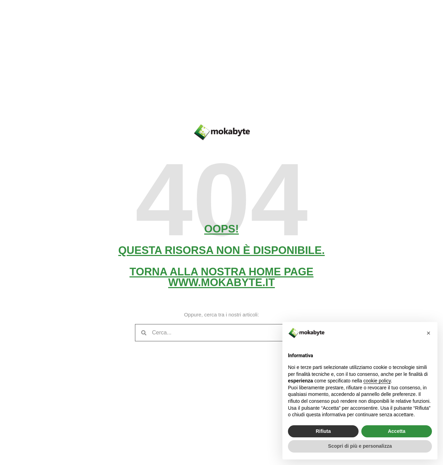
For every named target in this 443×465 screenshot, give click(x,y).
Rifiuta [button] (323, 431)
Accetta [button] (397, 431)
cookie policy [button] (377, 380)
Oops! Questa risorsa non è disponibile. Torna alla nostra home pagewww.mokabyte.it (221, 255)
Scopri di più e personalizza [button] (360, 446)
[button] (428, 333)
